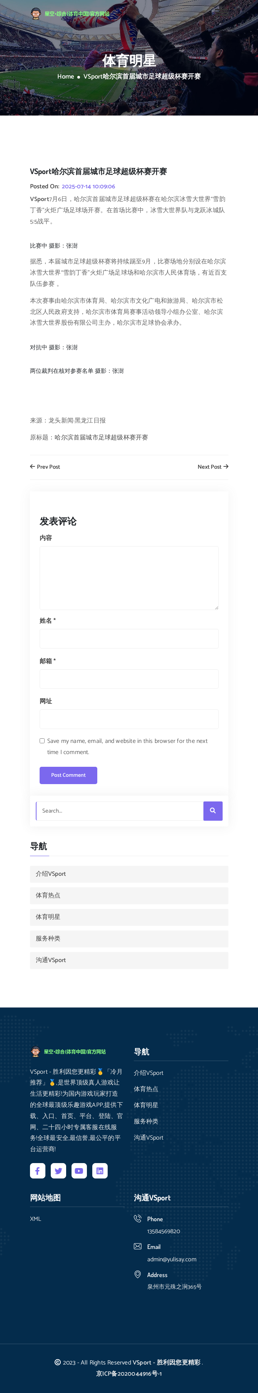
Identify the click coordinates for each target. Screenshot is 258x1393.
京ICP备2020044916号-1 (129, 1374)
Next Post (213, 467)
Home (65, 77)
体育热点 (48, 895)
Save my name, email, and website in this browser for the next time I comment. (127, 747)
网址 (46, 701)
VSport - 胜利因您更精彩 (166, 1363)
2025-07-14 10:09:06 (88, 186)
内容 (46, 538)
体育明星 (48, 917)
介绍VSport (51, 874)
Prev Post (45, 467)
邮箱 (48, 661)
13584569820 (163, 1231)
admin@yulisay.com (171, 1259)
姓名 (48, 621)
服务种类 (48, 939)
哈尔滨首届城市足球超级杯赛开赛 (101, 437)
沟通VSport (51, 960)
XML (35, 1219)
